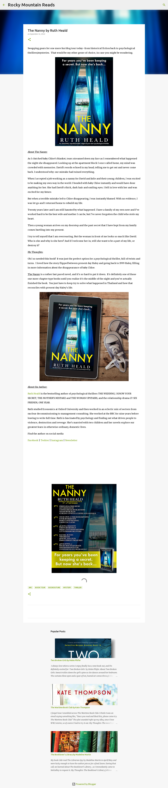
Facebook (33, 440)
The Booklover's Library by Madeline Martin (71, 755)
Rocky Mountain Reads (31, 4)
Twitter (45, 440)
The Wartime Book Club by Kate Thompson (70, 707)
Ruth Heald (34, 393)
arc (30, 587)
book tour (40, 587)
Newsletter (71, 440)
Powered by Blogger (84, 784)
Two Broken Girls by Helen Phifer (66, 660)
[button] (29, 40)
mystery (67, 587)
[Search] (58, 5)
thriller (77, 587)
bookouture (54, 587)
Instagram (57, 440)
